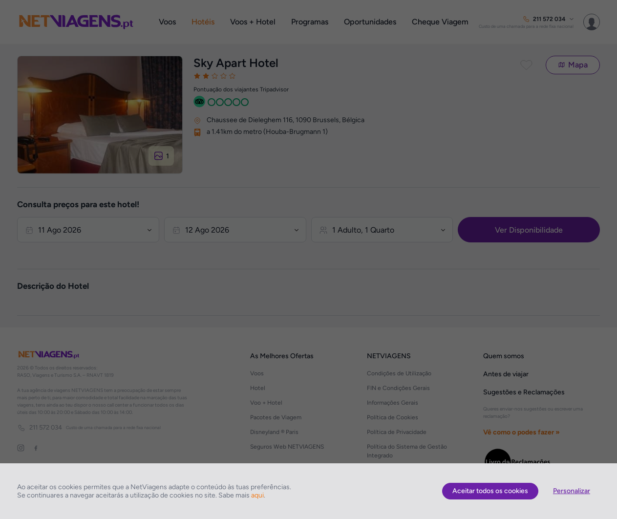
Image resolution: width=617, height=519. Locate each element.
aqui (257, 495)
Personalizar (571, 491)
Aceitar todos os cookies (490, 491)
